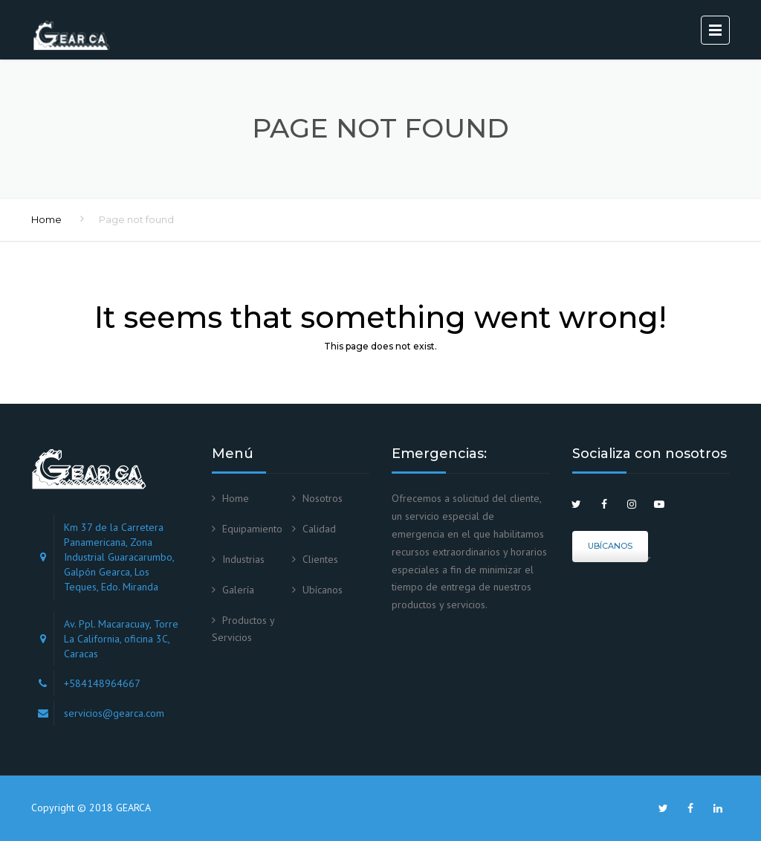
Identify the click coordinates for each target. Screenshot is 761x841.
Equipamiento (252, 528)
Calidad (319, 528)
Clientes (320, 559)
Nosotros (322, 498)
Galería (238, 589)
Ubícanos (322, 589)
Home (46, 219)
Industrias (243, 559)
